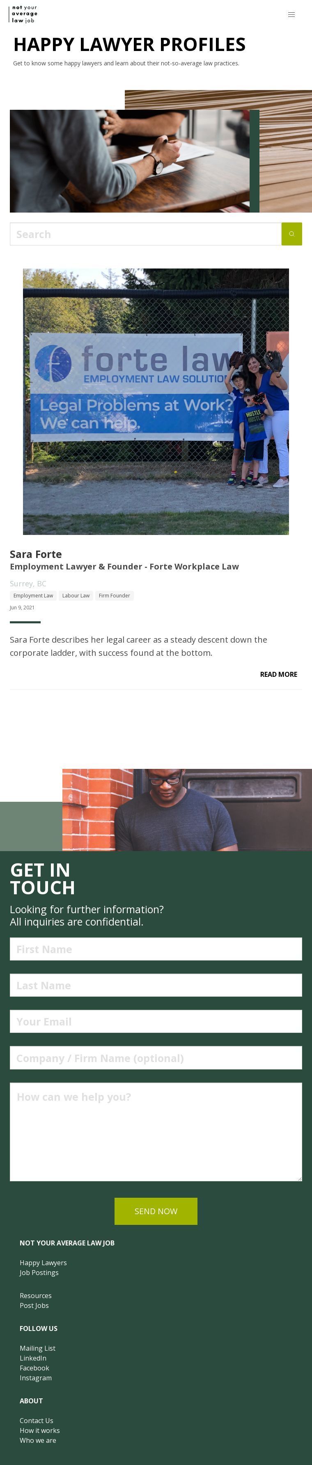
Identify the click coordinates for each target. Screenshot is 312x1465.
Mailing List (37, 1348)
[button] (291, 14)
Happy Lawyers (43, 1262)
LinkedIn (33, 1358)
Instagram (36, 1377)
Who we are (38, 1440)
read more (278, 674)
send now (156, 1211)
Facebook (34, 1367)
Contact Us (36, 1420)
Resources (36, 1295)
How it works (40, 1430)
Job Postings (39, 1272)
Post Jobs (34, 1305)
